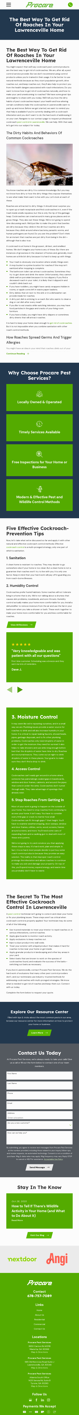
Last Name (12, 1083)
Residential (39, 1319)
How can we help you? (17, 1133)
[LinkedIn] (42, 1400)
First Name (12, 1073)
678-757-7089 (39, 1296)
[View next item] (20, 690)
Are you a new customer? (18, 1123)
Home (39, 1310)
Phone (10, 1093)
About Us (39, 1315)
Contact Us (39, 1328)
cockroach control (15, 547)
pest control (14, 914)
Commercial (39, 1324)
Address (11, 1113)
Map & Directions (39, 1352)
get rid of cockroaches (61, 323)
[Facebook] (36, 1400)
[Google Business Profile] (30, 1400)
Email (9, 1103)
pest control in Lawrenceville (31, 122)
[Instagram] (48, 1400)
